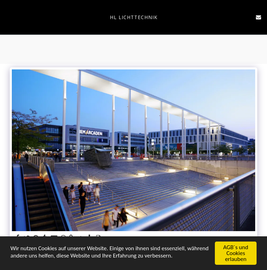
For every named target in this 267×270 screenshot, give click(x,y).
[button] (8, 17)
